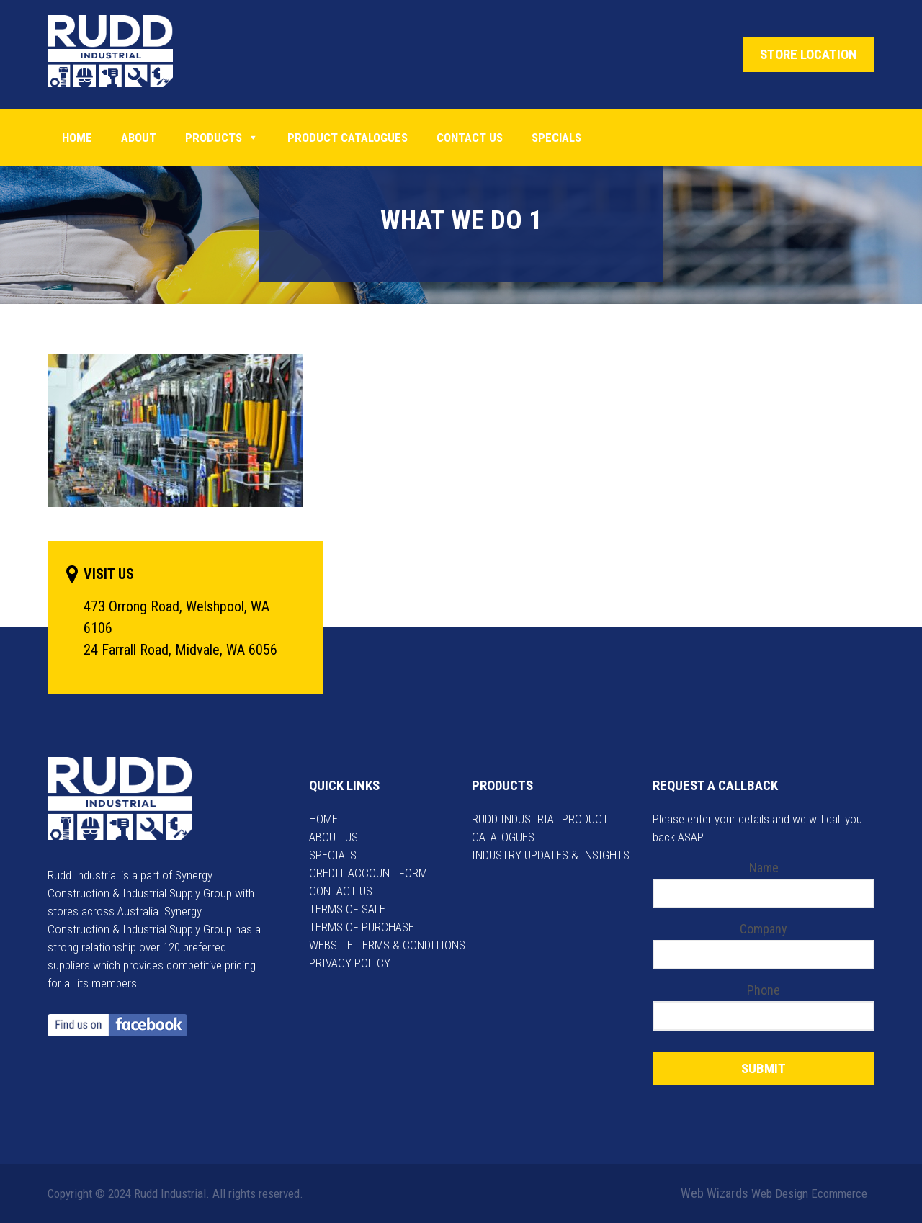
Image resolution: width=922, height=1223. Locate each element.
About (138, 137)
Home (77, 137)
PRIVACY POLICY (349, 963)
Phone (763, 990)
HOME (323, 819)
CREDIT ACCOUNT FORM (368, 873)
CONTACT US (340, 891)
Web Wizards (714, 1193)
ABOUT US (333, 837)
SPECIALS (333, 855)
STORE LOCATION (808, 54)
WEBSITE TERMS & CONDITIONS (387, 945)
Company (763, 928)
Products (222, 137)
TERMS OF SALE (347, 909)
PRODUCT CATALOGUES (347, 137)
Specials (556, 137)
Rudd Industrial (121, 51)
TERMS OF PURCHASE (361, 927)
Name (764, 867)
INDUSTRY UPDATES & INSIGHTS (551, 855)
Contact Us (470, 137)
